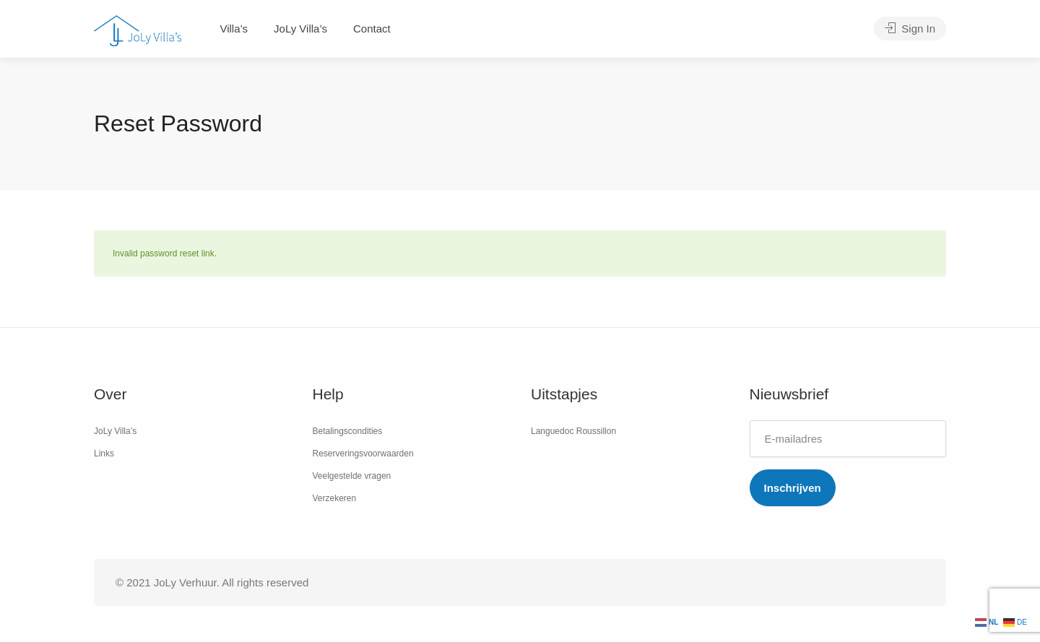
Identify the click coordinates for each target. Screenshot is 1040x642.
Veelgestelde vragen (352, 476)
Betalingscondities (348, 431)
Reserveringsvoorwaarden (363, 453)
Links (104, 453)
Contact (372, 28)
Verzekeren (335, 498)
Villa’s (234, 28)
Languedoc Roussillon (573, 431)
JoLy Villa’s (300, 28)
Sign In (910, 28)
